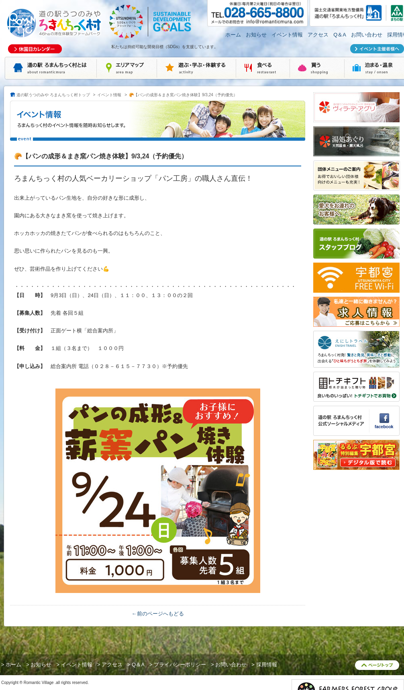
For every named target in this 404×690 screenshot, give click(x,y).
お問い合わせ (366, 35)
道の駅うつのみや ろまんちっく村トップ (53, 95)
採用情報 (266, 665)
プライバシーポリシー (180, 665)
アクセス (318, 35)
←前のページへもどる (158, 614)
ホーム (233, 35)
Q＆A (339, 35)
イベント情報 (287, 35)
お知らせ (256, 35)
